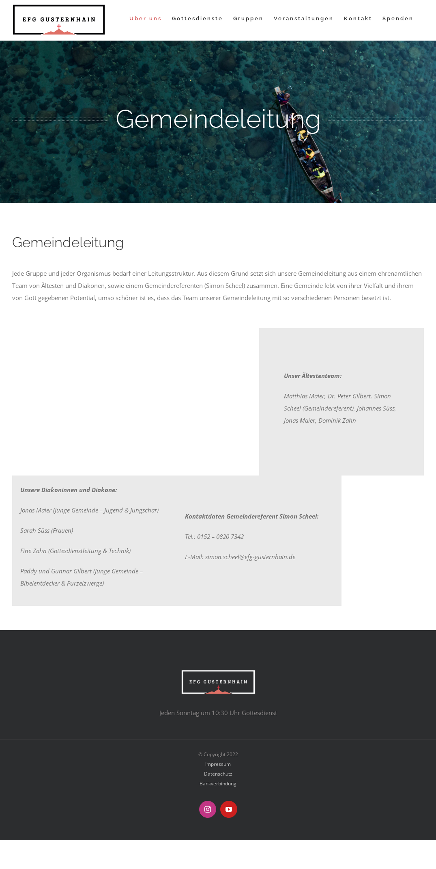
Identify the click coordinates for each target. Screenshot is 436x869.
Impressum (218, 764)
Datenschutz (218, 773)
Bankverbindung (218, 783)
